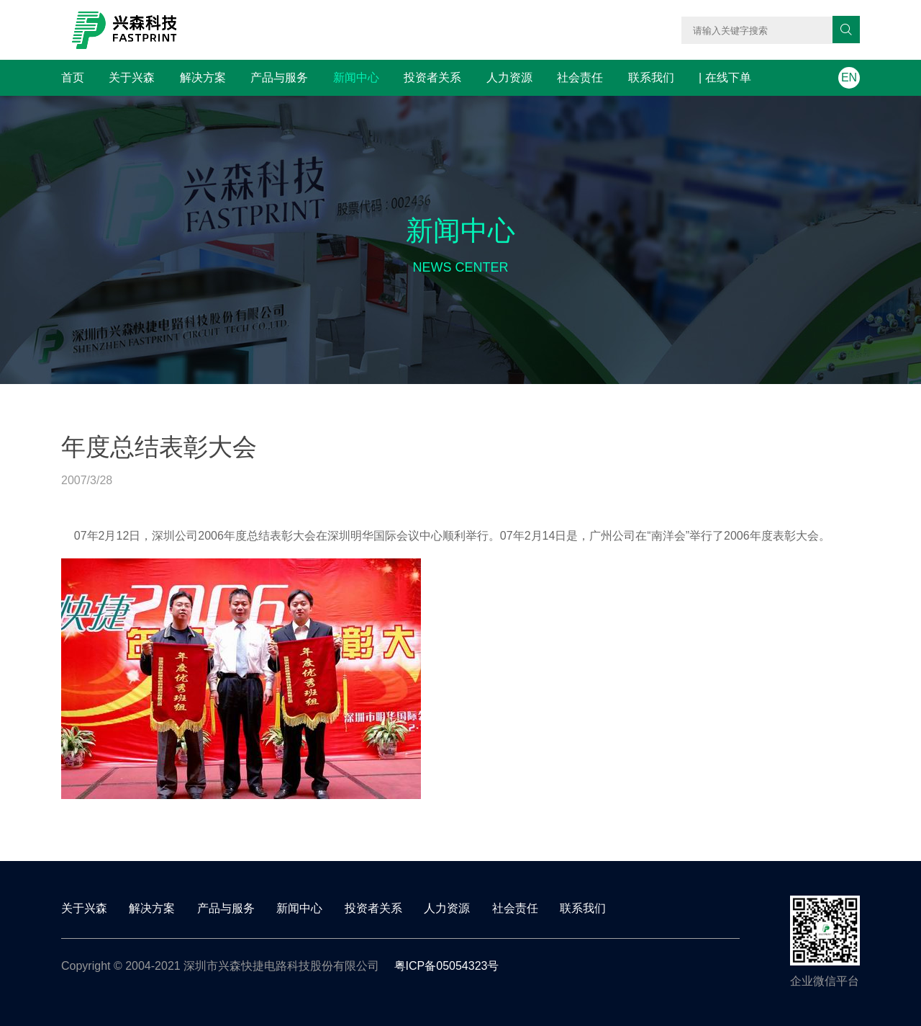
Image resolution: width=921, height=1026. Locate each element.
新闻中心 (356, 77)
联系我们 (651, 77)
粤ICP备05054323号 (446, 966)
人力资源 (509, 77)
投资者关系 (432, 77)
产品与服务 (279, 77)
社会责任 (580, 77)
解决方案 (203, 77)
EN (849, 77)
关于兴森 (132, 77)
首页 (72, 77)
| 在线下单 (725, 77)
